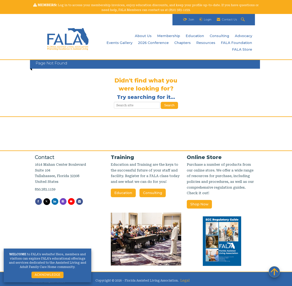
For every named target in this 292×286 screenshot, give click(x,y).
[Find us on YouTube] (71, 201)
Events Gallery (119, 43)
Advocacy (243, 36)
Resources (205, 43)
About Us (143, 36)
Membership (168, 36)
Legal (185, 280)
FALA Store (242, 49)
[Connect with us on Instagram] (63, 201)
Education (195, 36)
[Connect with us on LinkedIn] (55, 201)
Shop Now (199, 204)
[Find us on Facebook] (38, 201)
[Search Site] (243, 19)
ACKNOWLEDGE (47, 275)
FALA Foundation (236, 43)
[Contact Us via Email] (79, 201)
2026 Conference (153, 43)
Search (169, 105)
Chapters (182, 43)
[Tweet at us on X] (46, 201)
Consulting (219, 36)
